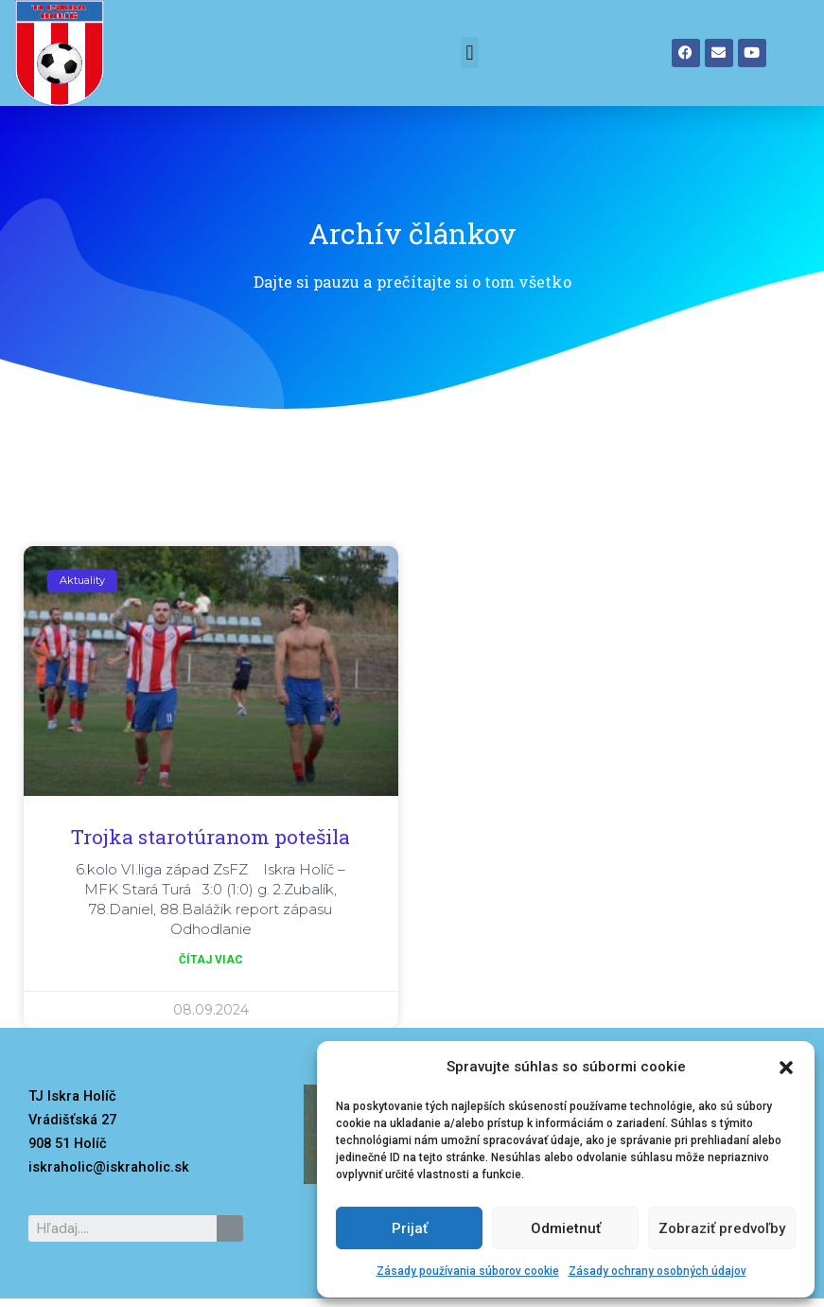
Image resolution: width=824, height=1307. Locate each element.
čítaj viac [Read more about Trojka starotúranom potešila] (211, 959)
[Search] (230, 1228)
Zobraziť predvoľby (721, 1228)
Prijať (410, 1228)
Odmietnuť (566, 1228)
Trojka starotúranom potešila (210, 836)
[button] (786, 1067)
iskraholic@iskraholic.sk (108, 1166)
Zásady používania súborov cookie (468, 1271)
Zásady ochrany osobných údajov (657, 1271)
